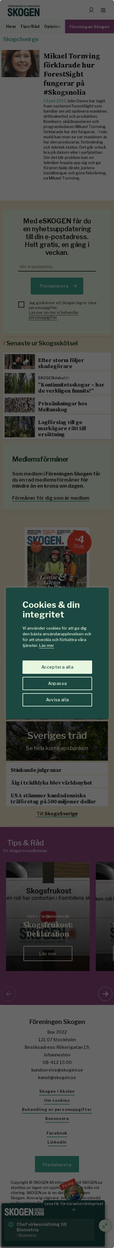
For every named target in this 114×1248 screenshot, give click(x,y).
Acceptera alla (57, 667)
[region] (57, 624)
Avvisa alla (57, 699)
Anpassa (57, 683)
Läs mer (46, 645)
